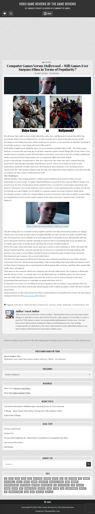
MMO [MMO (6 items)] (67, 482)
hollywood (43, 305)
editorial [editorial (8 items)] (72, 478)
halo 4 (35, 305)
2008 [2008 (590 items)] (17, 478)
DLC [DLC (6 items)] (61, 478)
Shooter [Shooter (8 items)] (41, 488)
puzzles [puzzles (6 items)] (80, 485)
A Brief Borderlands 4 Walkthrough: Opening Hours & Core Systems (34, 406)
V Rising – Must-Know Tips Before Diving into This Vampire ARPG (33, 411)
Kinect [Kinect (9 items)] (26, 482)
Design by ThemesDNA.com (48, 511)
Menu (49, 13)
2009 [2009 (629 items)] (23, 478)
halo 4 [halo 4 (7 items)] (19, 482)
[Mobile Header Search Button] (11, 13)
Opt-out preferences (13, 442)
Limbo (59, 305)
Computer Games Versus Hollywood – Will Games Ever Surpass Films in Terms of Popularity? (47, 68)
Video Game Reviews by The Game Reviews (47, 3)
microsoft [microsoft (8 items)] (43, 482)
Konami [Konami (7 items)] (34, 482)
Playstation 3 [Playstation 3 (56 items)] (64, 485)
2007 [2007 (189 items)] (11, 478)
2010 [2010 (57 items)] (29, 478)
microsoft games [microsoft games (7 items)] (56, 482)
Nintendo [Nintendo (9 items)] (35, 485)
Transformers (78, 305)
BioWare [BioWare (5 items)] (47, 478)
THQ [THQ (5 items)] (62, 488)
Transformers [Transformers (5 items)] (71, 488)
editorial (28, 305)
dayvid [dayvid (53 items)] (55, 478)
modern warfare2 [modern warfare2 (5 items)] (11, 485)
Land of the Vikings (12, 415)
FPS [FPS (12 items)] (80, 478)
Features (48, 62)
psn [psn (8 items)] (72, 485)
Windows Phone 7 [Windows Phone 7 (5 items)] (15, 491)
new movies (29, 296)
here (39, 326)
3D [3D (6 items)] (6, 478)
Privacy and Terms (12, 429)
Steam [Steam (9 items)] (56, 488)
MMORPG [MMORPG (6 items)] (74, 482)
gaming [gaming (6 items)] (86, 478)
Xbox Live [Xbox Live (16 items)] (49, 491)
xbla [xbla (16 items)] (26, 491)
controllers (18, 305)
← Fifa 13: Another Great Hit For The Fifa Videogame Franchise (30, 340)
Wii (87, 305)
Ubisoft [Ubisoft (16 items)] (83, 488)
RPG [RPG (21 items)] (21, 488)
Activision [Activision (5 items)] (38, 478)
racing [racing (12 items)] (7, 488)
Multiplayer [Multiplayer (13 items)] (25, 485)
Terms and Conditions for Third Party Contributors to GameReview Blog (36, 438)
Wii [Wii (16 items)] (6, 491)
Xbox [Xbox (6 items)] (32, 491)
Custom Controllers (21, 388)
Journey (52, 305)
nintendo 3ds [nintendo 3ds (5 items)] (46, 485)
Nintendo (67, 305)
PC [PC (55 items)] (55, 485)
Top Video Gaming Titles (19, 393)
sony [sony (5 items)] (49, 488)
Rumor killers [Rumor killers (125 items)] (30, 488)
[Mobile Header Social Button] (4, 13)
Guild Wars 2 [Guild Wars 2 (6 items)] (9, 482)
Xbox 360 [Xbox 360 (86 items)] (39, 491)
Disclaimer (9, 447)
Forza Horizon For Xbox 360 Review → (75, 340)
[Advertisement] (47, 38)
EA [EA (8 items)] (66, 478)
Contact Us (9, 433)
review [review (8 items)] (14, 488)
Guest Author (42, 73)
